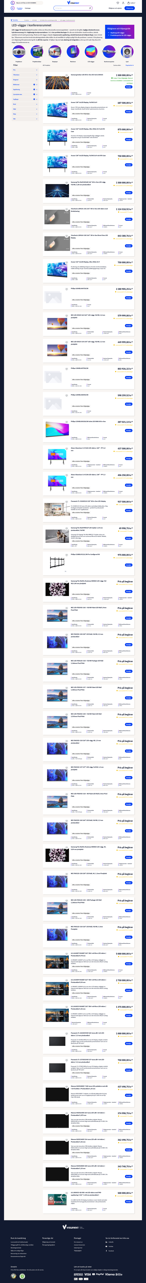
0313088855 (33, 6)
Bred (25, 104)
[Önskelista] (118, 7)
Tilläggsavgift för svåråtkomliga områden (22, 1245)
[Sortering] (127, 65)
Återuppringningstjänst (48, 1245)
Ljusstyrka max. (25, 94)
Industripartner (78, 1248)
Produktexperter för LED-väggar (120, 35)
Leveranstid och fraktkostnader (19, 1242)
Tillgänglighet (78, 1251)
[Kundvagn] (131, 6)
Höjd (25, 109)
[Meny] (13, 13)
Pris (25, 70)
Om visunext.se (78, 1242)
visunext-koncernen (79, 1245)
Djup (25, 114)
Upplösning (25, 89)
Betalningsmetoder (16, 1248)
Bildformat (25, 84)
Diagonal (25, 80)
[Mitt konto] (123, 7)
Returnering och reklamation (18, 1253)
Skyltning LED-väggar (117, 33)
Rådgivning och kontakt (48, 1242)
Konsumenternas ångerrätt (18, 1256)
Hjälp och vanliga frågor (17, 1251)
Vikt (25, 119)
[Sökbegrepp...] (70, 13)
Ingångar (25, 99)
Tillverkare (25, 75)
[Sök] (90, 13)
